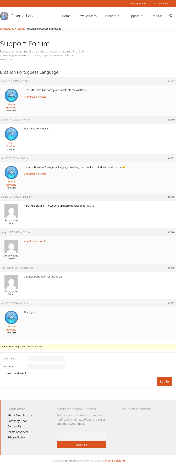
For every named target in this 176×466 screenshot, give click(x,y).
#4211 (171, 158)
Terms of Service (18, 432)
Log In (164, 381)
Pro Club (157, 16)
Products (113, 16)
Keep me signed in (17, 373)
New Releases (87, 16)
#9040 (171, 232)
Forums (20, 28)
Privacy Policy (16, 437)
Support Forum (25, 43)
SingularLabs (23, 16)
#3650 (171, 119)
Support (137, 16)
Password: (9, 366)
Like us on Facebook (135, 409)
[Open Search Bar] (171, 16)
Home (66, 16)
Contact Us (14, 426)
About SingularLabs (20, 415)
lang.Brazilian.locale (35, 96)
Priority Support (139, 3)
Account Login (161, 3)
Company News (17, 421)
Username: (10, 358)
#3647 (171, 81)
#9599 (171, 267)
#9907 (171, 303)
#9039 (171, 196)
